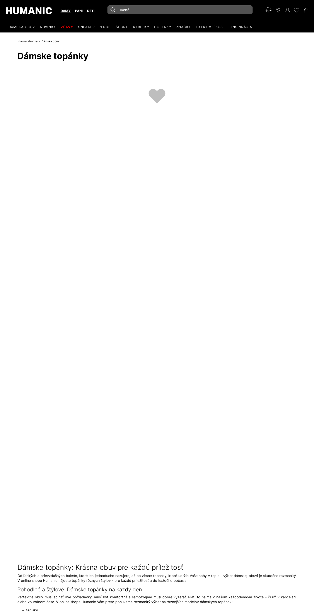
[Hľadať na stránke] (180, 9)
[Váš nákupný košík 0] (305, 10)
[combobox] (180, 9)
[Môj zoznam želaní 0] (296, 10)
